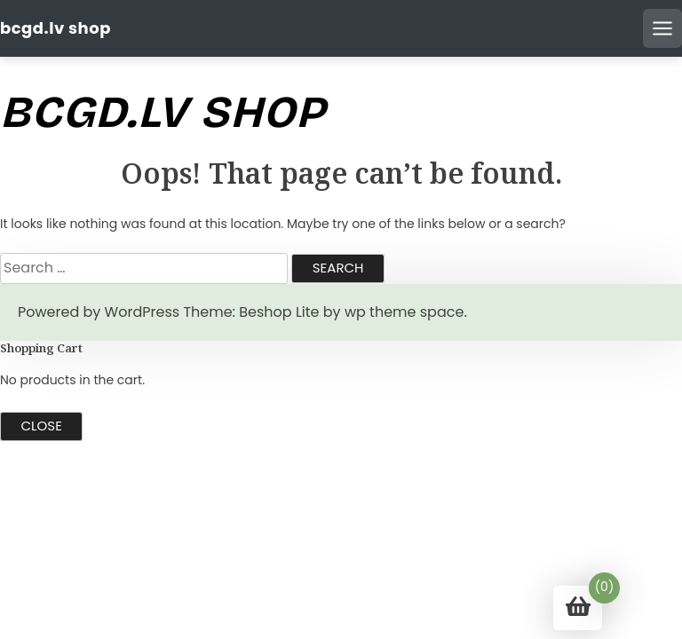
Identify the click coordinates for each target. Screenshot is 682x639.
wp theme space (404, 312)
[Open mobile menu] (662, 28)
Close (41, 425)
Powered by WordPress (98, 312)
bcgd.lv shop (55, 28)
